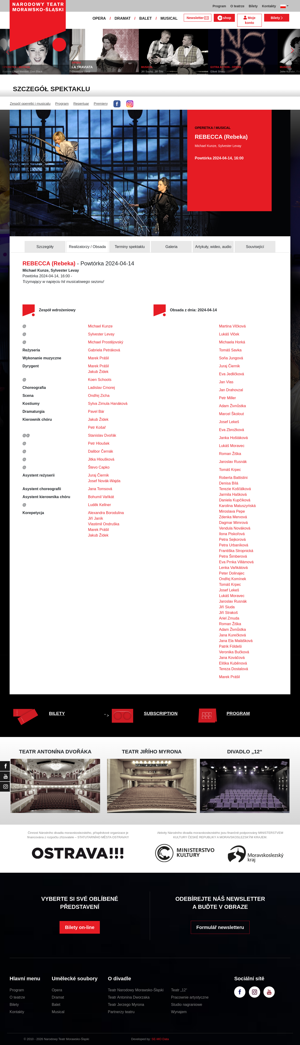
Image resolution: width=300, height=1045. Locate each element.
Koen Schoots (100, 380)
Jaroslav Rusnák (233, 462)
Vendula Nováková (234, 528)
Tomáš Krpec (230, 470)
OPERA (99, 18)
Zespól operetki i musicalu (30, 103)
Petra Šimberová (233, 556)
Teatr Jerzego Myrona (126, 1005)
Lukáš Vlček (229, 334)
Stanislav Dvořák (102, 435)
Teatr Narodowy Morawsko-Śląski (135, 990)
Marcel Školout (231, 414)
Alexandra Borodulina (106, 513)
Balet (56, 1005)
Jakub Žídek (98, 372)
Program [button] (219, 6)
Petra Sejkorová (232, 539)
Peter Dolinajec (232, 573)
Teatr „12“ (179, 990)
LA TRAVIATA (84, 67)
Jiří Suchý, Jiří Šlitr (155, 71)
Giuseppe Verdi (83, 71)
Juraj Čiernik (98, 475)
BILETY (57, 713)
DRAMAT (123, 18)
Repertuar (81, 103)
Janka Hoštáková (233, 438)
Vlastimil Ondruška (103, 524)
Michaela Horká (232, 342)
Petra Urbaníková (233, 545)
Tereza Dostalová (233, 669)
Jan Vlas (226, 382)
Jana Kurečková (232, 635)
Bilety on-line (79, 927)
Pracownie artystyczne (190, 997)
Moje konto (249, 20)
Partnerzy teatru (121, 1012)
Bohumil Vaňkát (101, 497)
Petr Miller (227, 398)
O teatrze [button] (237, 6)
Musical (58, 1012)
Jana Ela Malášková (236, 641)
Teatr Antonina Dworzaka (129, 997)
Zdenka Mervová (233, 517)
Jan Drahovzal (231, 390)
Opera (57, 990)
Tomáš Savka (230, 350)
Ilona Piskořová (232, 534)
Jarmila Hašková (233, 494)
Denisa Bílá (228, 483)
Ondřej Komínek (232, 579)
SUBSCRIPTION (161, 713)
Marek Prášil (98, 358)
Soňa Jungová (231, 358)
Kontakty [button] (269, 6)
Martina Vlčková (232, 326)
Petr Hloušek (99, 443)
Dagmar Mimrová (233, 523)
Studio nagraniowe (186, 1005)
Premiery (101, 103)
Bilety (277, 18)
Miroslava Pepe (232, 511)
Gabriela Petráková (104, 350)
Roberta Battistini (233, 478)
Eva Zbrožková (231, 430)
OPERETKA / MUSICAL (19, 67)
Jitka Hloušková (101, 459)
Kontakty (17, 1012)
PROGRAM (238, 713)
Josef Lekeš (229, 422)
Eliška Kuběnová (233, 663)
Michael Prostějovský (105, 342)
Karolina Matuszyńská (237, 506)
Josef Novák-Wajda (104, 481)
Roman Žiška (230, 454)
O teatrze (17, 997)
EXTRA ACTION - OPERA (228, 67)
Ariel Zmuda (229, 618)
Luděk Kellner (99, 505)
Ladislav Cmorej (101, 388)
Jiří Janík (95, 518)
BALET (145, 18)
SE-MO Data (160, 1039)
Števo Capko (99, 467)
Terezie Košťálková (235, 489)
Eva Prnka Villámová (236, 562)
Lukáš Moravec (232, 446)
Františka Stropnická (236, 551)
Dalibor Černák (100, 451)
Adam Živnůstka (232, 406)
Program (62, 103)
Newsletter (197, 18)
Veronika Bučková (234, 652)
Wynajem (179, 1012)
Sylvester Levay (101, 334)
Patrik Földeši (230, 646)
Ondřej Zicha (99, 396)
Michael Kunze (100, 326)
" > (119, 716)
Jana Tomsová (100, 489)
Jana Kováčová (232, 658)
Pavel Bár (96, 411)
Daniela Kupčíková (234, 500)
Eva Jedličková (231, 374)
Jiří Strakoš (228, 613)
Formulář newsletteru (220, 927)
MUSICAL (169, 18)
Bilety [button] (253, 6)
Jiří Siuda (227, 607)
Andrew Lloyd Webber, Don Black (25, 71)
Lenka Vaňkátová (233, 568)
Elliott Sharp (220, 71)
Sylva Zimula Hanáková (108, 404)
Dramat (58, 997)
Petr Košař (97, 427)
